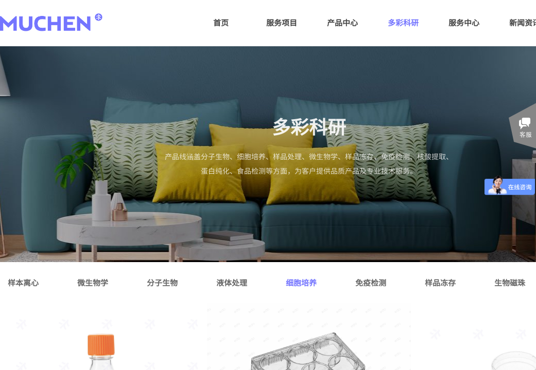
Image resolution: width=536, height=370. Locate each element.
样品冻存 (440, 282)
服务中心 (463, 22)
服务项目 (281, 22)
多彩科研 (403, 22)
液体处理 (231, 282)
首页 (221, 22)
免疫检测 (370, 282)
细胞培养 (301, 282)
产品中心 (342, 22)
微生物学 (92, 282)
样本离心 (23, 282)
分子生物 (162, 282)
